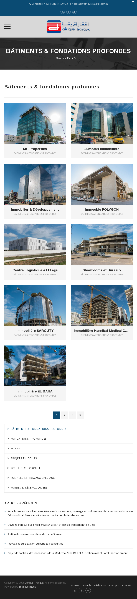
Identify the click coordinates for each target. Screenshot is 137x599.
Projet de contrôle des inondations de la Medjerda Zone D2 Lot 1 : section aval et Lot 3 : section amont (67, 553)
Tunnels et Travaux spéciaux (33, 477)
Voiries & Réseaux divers (29, 487)
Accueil (75, 585)
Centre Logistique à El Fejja (35, 270)
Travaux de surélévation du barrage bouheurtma (35, 543)
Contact (126, 585)
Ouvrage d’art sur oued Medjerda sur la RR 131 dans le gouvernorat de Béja (51, 524)
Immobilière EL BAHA (35, 391)
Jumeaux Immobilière (102, 149)
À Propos (114, 585)
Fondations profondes (29, 438)
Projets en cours (24, 458)
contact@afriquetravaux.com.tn (91, 3)
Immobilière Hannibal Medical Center (102, 331)
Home (60, 58)
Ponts (15, 448)
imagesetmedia (28, 586)
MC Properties (35, 149)
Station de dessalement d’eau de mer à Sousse (34, 534)
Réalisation (100, 585)
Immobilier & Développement (35, 209)
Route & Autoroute (26, 468)
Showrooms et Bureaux (102, 270)
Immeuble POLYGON (102, 209)
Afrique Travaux (34, 582)
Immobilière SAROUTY (35, 331)
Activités (86, 585)
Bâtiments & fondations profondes (39, 429)
